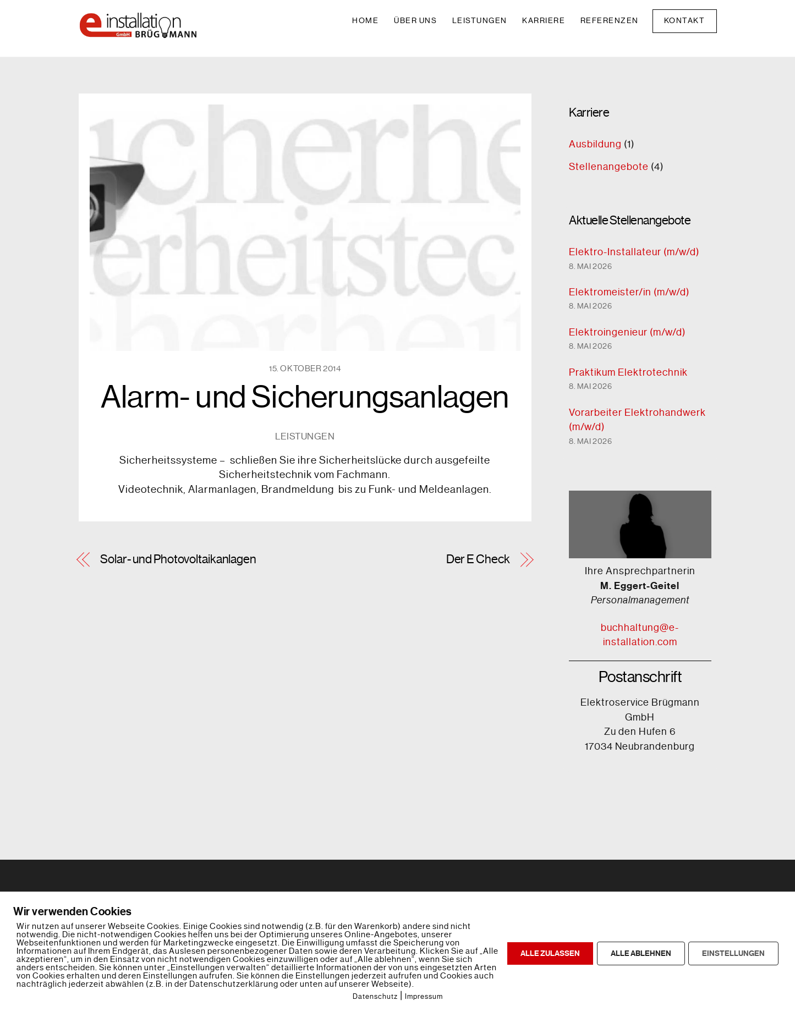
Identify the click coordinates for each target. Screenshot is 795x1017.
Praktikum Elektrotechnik (628, 372)
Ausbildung (595, 144)
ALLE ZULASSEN (550, 953)
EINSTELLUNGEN (733, 953)
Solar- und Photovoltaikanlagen (178, 559)
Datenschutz (375, 996)
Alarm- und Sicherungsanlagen (305, 397)
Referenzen (609, 20)
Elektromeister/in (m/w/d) (629, 292)
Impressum (424, 996)
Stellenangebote (609, 166)
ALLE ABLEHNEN (641, 953)
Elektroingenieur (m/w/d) (627, 332)
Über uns (415, 20)
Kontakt (684, 20)
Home (365, 20)
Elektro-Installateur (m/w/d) (634, 251)
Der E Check (478, 559)
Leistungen (479, 20)
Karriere (543, 20)
